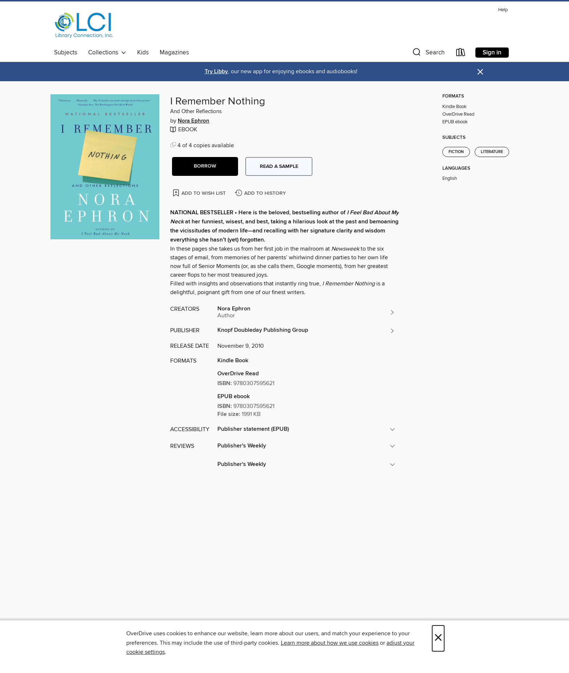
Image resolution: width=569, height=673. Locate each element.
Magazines (174, 53)
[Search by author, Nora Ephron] (306, 312)
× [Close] (438, 638)
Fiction (456, 151)
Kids (143, 53)
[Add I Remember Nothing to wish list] (200, 193)
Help (503, 10)
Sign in (492, 53)
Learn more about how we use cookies (329, 643)
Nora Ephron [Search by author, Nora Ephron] (193, 121)
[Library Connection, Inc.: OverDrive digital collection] (84, 25)
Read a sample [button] (279, 166)
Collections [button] (107, 53)
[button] (428, 54)
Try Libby (216, 71)
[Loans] (461, 54)
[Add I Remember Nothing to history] (261, 193)
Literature (492, 151)
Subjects (65, 53)
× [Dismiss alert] (480, 72)
